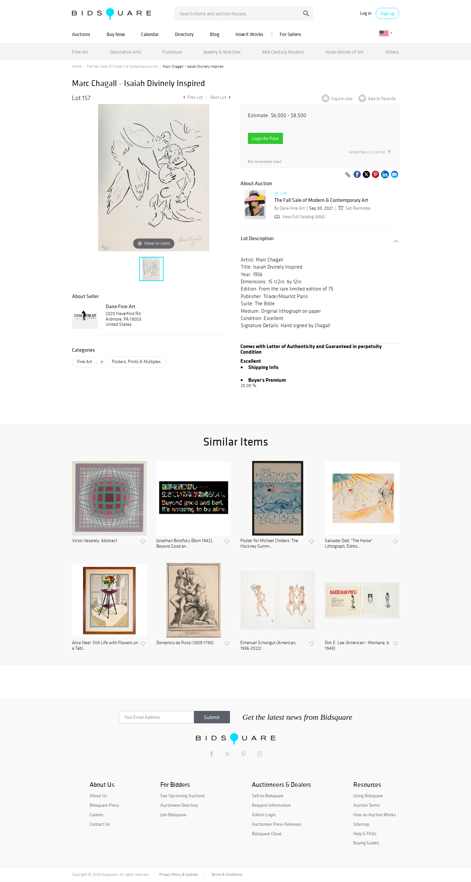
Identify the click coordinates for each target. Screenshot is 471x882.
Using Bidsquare (368, 796)
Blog (214, 34)
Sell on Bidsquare (268, 796)
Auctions (81, 34)
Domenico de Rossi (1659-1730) (185, 642)
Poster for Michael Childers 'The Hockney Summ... (269, 543)
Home (76, 66)
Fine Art (80, 52)
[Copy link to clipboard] (348, 175)
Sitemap (361, 824)
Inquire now (342, 98)
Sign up (387, 13)
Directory (184, 34)
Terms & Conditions (226, 874)
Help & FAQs (364, 834)
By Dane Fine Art (289, 208)
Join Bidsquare (173, 815)
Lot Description (257, 238)
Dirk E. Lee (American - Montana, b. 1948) (357, 645)
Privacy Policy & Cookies (178, 874)
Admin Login (263, 815)
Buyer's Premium (267, 379)
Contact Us (100, 824)
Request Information (271, 805)
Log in (365, 13)
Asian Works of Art (344, 52)
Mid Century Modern (283, 52)
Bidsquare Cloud (266, 834)
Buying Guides (366, 843)
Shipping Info (263, 367)
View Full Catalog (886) (299, 217)
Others (392, 52)
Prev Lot (192, 97)
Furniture (172, 52)
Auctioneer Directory (179, 805)
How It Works (249, 34)
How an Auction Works (374, 815)
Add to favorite (382, 98)
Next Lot (220, 97)
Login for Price (265, 138)
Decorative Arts (125, 52)
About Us (98, 796)
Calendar (150, 34)
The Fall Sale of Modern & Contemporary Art (122, 66)
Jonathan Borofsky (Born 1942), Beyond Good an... (184, 543)
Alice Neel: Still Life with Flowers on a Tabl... (105, 645)
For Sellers (290, 34)
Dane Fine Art (120, 306)
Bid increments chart (264, 162)
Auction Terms (366, 805)
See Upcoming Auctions (182, 796)
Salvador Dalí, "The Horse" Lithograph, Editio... (349, 543)
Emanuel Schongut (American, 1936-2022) (268, 645)
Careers (96, 815)
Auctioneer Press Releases (276, 824)
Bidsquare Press (104, 805)
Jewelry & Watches (222, 52)
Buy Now (116, 34)
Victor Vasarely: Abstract (94, 540)
